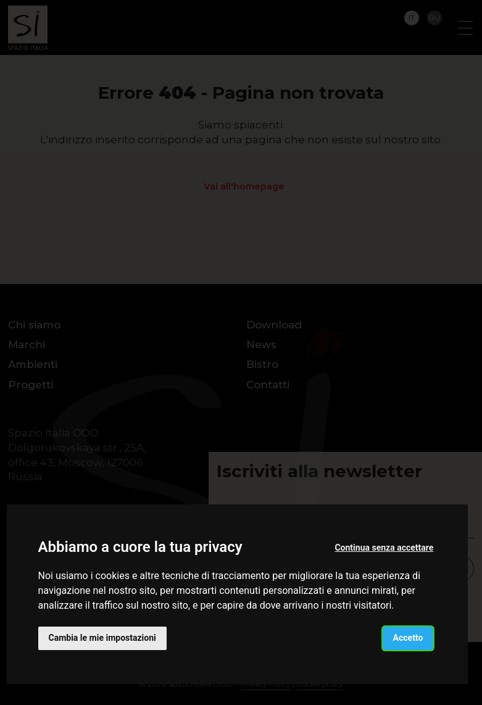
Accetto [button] (408, 638)
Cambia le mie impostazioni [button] (102, 638)
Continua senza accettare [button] (383, 548)
